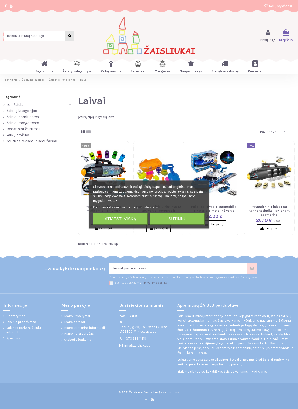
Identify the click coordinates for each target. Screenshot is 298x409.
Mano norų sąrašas (79, 334)
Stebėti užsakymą (77, 340)
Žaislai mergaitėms (22, 123)
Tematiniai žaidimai (23, 129)
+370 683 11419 (135, 338)
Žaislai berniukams (22, 116)
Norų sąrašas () (279, 6)
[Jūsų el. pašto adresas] (178, 268)
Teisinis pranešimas (21, 322)
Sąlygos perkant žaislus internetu (24, 330)
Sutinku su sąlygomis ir (141, 282)
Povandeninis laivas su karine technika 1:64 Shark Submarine (269, 211)
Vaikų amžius (17, 135)
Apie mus (13, 338)
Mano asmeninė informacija (85, 328)
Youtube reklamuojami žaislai (31, 141)
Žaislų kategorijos (21, 110)
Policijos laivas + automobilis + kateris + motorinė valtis (214, 209)
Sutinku (177, 219)
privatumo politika (155, 282)
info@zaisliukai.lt (137, 345)
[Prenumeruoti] (252, 268)
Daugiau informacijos (109, 207)
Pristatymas (15, 316)
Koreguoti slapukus (143, 207)
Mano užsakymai (77, 316)
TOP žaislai (15, 104)
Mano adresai (74, 322)
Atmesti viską (120, 219)
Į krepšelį (214, 224)
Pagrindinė (11, 97)
